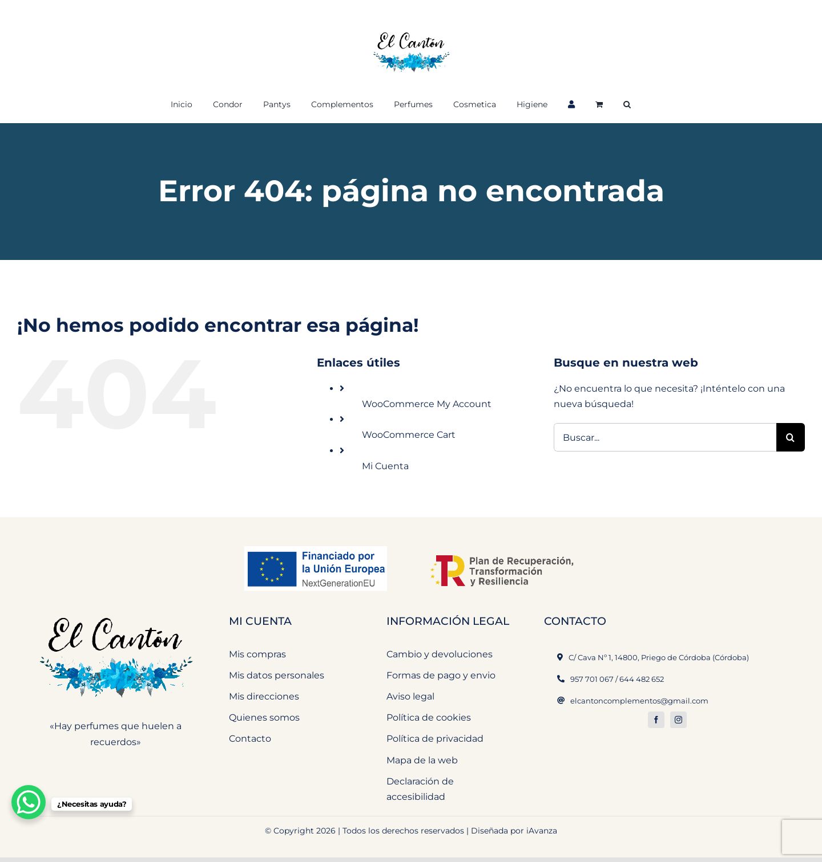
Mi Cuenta (385, 466)
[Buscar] (790, 437)
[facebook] (656, 719)
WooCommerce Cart (409, 434)
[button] (627, 103)
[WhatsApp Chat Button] (28, 802)
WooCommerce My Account (426, 404)
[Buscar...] (665, 437)
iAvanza (541, 831)
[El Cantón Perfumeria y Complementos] (116, 610)
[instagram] (678, 719)
